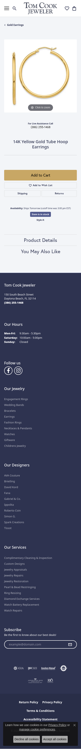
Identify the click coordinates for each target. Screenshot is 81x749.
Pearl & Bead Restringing (20, 587)
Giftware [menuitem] (9, 440)
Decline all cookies (27, 739)
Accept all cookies (54, 739)
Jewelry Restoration (16, 581)
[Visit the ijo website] (32, 668)
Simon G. (10, 516)
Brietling (9, 481)
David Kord (11, 487)
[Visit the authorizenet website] (64, 668)
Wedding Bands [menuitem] (14, 405)
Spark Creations (14, 522)
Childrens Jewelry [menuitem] (15, 446)
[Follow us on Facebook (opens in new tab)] (8, 370)
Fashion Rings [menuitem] (13, 422)
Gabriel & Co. (12, 499)
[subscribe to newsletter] (70, 644)
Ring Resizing (12, 593)
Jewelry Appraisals (15, 569)
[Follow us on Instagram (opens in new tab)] (18, 370)
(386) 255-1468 (40, 127)
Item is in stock (40, 214)
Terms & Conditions (40, 711)
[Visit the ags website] (35, 681)
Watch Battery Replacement (21, 604)
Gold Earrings (15, 25)
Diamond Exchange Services (22, 599)
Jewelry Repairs (13, 575)
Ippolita (9, 504)
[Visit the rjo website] (50, 681)
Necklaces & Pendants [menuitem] (18, 428)
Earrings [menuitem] (9, 416)
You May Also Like (40, 251)
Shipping (22, 193)
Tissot (7, 528)
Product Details (40, 240)
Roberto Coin (12, 510)
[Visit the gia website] (19, 668)
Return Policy (28, 702)
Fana (7, 493)
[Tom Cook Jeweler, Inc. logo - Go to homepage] (40, 8)
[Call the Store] (13, 302)
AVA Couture (12, 475)
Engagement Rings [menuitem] (16, 399)
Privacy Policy (52, 702)
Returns (59, 193)
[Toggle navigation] (6, 8)
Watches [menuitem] (9, 434)
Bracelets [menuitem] (10, 411)
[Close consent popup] (74, 725)
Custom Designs (14, 564)
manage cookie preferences (37, 729)
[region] (40, 75)
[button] (14, 8)
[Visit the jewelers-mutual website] (48, 668)
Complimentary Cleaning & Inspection (28, 558)
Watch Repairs (13, 610)
